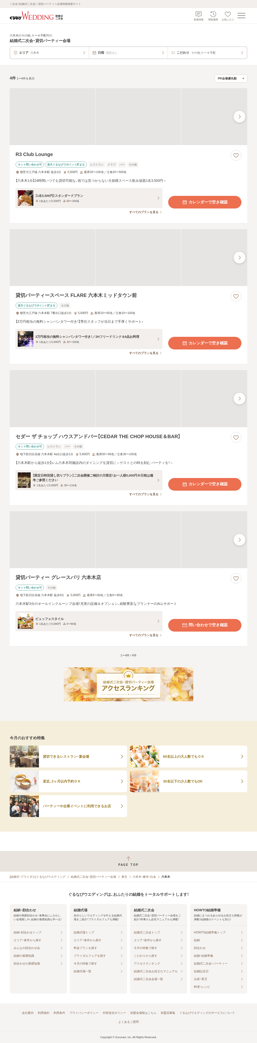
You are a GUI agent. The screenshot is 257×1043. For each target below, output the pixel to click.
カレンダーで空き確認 (205, 202)
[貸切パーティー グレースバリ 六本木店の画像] (128, 539)
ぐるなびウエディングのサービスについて (207, 1013)
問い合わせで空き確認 (205, 625)
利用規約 (43, 1013)
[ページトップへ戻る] (128, 861)
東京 (124, 876)
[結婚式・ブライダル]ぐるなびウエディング (37, 876)
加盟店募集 (168, 1013)
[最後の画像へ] (239, 116)
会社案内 (28, 1013)
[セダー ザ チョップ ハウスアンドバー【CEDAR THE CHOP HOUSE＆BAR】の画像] (128, 398)
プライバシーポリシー (84, 1013)
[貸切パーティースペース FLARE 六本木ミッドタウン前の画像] (128, 257)
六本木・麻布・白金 (144, 876)
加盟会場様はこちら (143, 1013)
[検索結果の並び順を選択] (231, 78)
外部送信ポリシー (114, 1013)
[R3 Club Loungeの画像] (128, 116)
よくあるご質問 (128, 1022)
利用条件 (59, 1013)
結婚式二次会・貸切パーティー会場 (93, 876)
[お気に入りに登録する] (236, 155)
